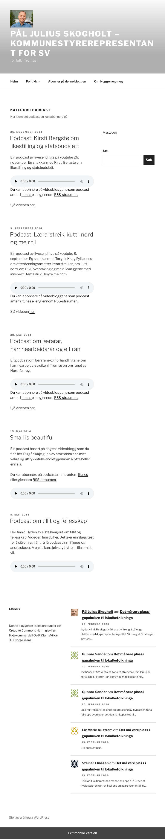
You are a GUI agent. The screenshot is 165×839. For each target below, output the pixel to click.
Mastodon (110, 132)
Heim (14, 81)
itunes (26, 195)
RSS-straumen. (66, 195)
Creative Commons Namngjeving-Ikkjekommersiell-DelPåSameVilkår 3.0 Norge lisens (33, 635)
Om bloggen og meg (108, 81)
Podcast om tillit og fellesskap (48, 520)
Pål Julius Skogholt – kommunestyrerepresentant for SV (82, 43)
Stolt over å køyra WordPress (29, 817)
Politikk (33, 81)
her (32, 205)
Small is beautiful (31, 437)
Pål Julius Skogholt (97, 612)
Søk (105, 151)
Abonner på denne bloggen (67, 81)
